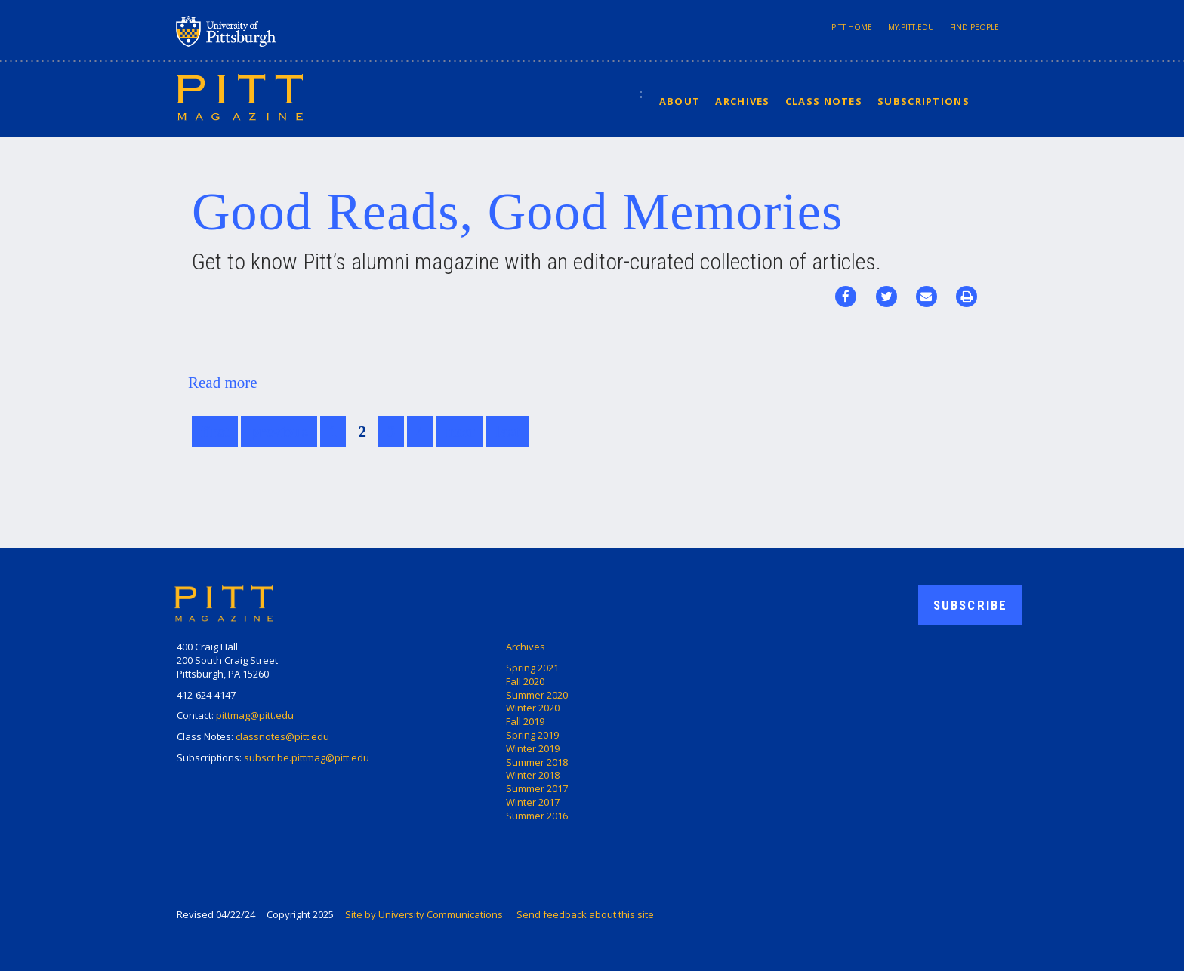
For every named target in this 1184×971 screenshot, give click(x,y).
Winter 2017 (533, 802)
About (680, 101)
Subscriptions (923, 101)
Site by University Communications (424, 914)
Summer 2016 (537, 815)
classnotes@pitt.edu (282, 736)
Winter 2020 (533, 707)
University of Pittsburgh (285, 31)
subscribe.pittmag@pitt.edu (306, 757)
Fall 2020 (525, 681)
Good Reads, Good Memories (517, 212)
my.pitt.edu (911, 27)
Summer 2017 (537, 788)
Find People (974, 27)
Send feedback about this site (585, 914)
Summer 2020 (537, 695)
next (460, 432)
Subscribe (970, 605)
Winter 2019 (533, 748)
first (215, 432)
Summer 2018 (537, 762)
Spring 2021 (532, 667)
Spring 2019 (532, 735)
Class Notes (823, 101)
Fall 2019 (525, 721)
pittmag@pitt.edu (255, 715)
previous (279, 432)
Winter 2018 (533, 775)
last (507, 432)
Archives (742, 101)
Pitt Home (851, 27)
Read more (222, 382)
